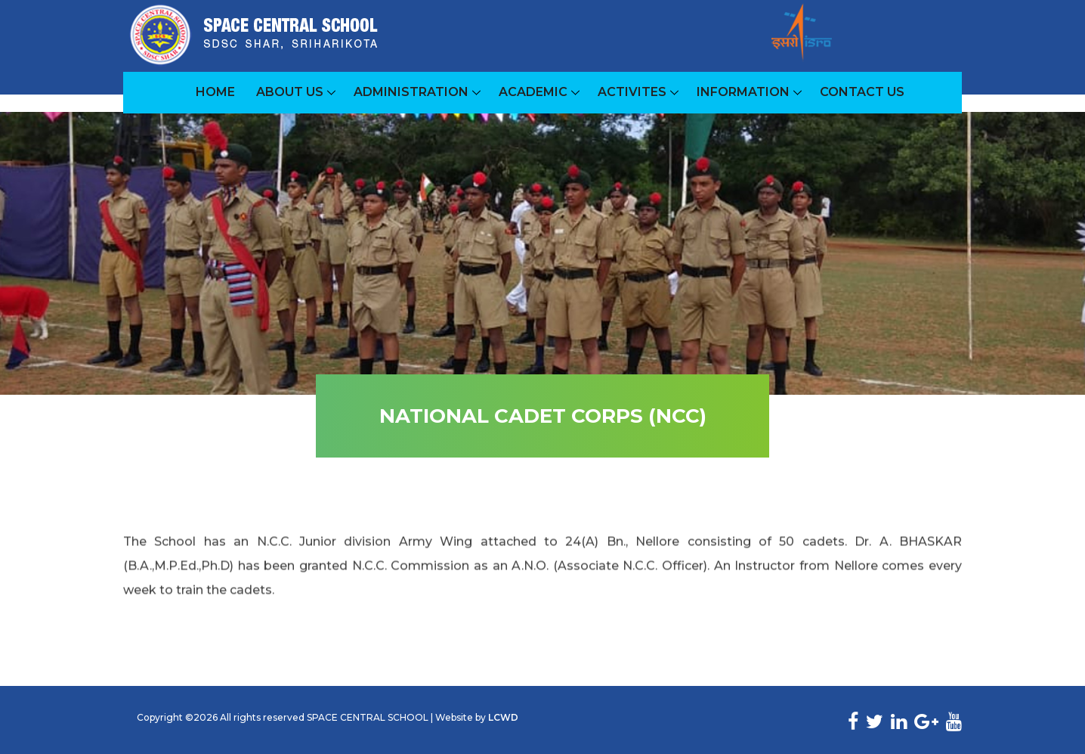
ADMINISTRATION (411, 92)
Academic (533, 92)
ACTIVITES (632, 92)
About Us (289, 92)
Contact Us (862, 92)
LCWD (503, 717)
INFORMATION (743, 92)
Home (215, 92)
